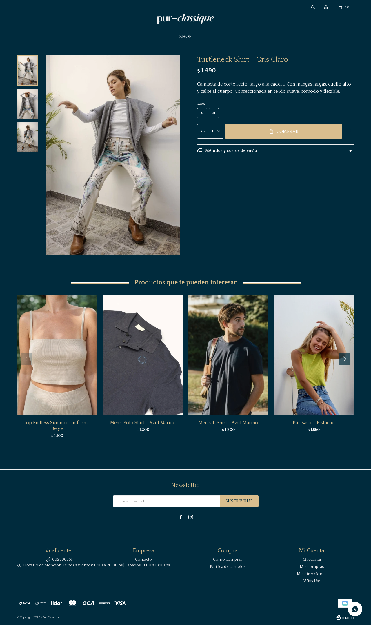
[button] (347, 370)
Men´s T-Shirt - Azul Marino (228, 422)
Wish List (311, 581)
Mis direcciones (311, 574)
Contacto (143, 559)
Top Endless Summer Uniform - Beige (57, 425)
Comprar (288, 131)
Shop (185, 36)
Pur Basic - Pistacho (314, 422)
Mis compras (312, 566)
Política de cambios (227, 566)
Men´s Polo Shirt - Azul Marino (143, 422)
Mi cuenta (312, 559)
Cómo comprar (227, 559)
